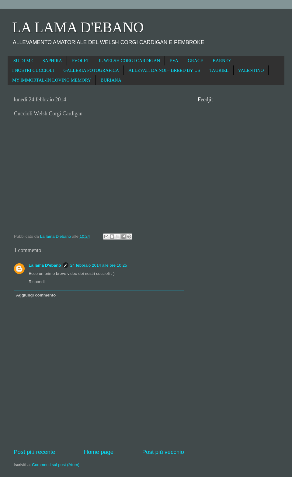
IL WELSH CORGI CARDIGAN (129, 60)
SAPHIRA (52, 60)
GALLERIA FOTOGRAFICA (91, 70)
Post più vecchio (163, 452)
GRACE (195, 60)
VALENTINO (251, 70)
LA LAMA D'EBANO (78, 27)
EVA (173, 60)
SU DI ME (23, 60)
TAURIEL (219, 70)
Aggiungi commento (36, 295)
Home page (99, 452)
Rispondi (37, 281)
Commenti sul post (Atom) (55, 464)
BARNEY (222, 60)
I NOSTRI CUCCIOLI (33, 70)
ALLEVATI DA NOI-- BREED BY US (164, 70)
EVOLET (80, 60)
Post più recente (34, 452)
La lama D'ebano (45, 265)
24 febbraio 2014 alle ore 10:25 (98, 265)
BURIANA (110, 80)
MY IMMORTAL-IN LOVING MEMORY (51, 80)
